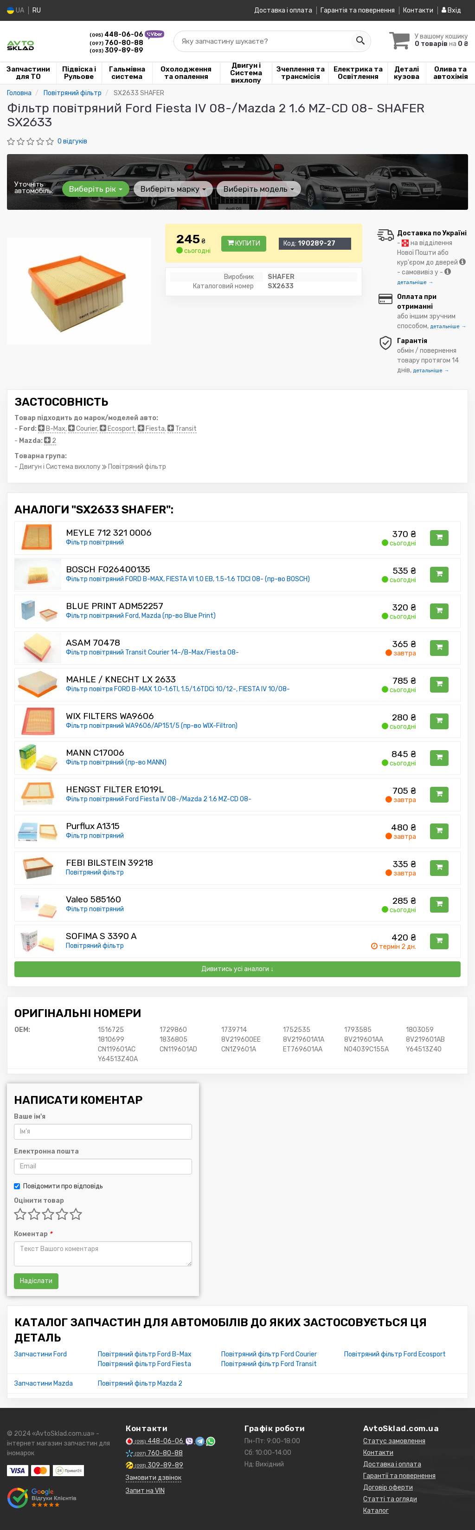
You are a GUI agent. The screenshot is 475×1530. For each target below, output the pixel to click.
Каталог (376, 1510)
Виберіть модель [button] (258, 188)
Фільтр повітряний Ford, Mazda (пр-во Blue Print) (141, 615)
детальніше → (415, 282)
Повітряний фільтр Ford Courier (269, 1354)
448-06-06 (117, 35)
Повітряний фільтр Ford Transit (269, 1364)
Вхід (451, 10)
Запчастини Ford (40, 1354)
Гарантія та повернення (358, 10)
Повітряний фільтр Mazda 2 (140, 1383)
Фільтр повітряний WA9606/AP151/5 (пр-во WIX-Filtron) (152, 725)
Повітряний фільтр (95, 872)
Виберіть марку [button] (172, 188)
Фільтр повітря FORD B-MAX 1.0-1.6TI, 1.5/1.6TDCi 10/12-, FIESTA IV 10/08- (178, 689)
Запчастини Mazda (43, 1383)
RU (36, 10)
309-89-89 (116, 50)
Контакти (418, 10)
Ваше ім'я (29, 1116)
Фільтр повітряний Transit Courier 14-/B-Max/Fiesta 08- (152, 652)
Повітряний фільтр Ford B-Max (145, 1354)
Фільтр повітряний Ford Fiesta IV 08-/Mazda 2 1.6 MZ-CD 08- (158, 799)
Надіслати (36, 1280)
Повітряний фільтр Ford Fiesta (144, 1364)
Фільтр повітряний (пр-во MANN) (116, 762)
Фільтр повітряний (95, 542)
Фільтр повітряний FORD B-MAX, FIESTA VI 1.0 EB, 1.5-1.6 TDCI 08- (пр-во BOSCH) (188, 579)
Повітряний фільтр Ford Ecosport (395, 1354)
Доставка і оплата (283, 10)
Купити (243, 243)
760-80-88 (116, 43)
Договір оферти (388, 1487)
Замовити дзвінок (153, 1477)
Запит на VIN (145, 1490)
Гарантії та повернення (399, 1475)
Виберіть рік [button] (95, 188)
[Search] (357, 41)
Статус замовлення (394, 1441)
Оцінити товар (39, 1200)
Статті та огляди (390, 1499)
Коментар (33, 1234)
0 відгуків (72, 141)
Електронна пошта (46, 1151)
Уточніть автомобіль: (33, 187)
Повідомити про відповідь (58, 1186)
